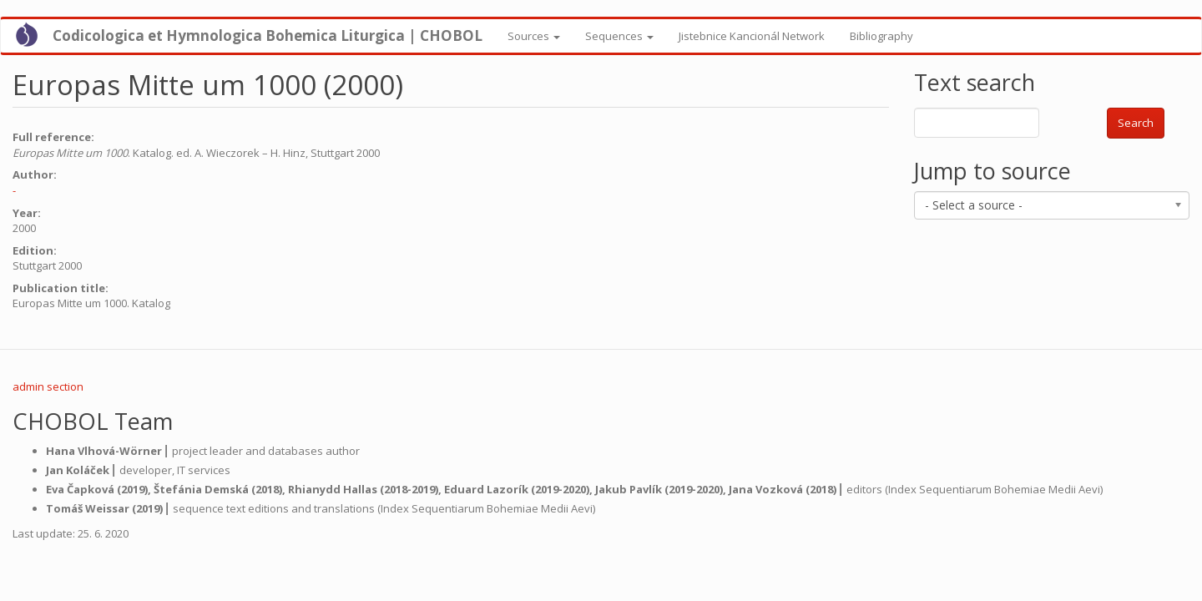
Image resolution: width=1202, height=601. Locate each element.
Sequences (619, 35)
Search (1136, 122)
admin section (48, 386)
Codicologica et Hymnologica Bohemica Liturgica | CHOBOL (267, 35)
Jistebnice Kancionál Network (752, 35)
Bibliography (881, 35)
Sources (534, 35)
